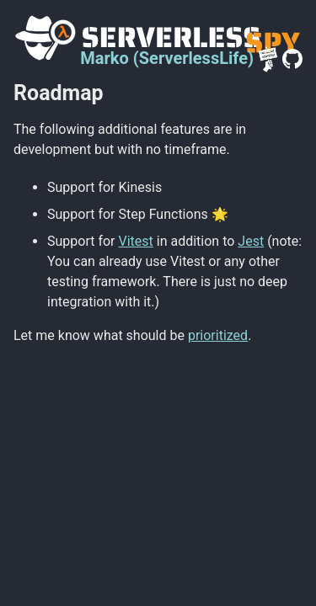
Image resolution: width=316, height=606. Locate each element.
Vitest (136, 241)
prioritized (218, 335)
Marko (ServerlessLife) (167, 58)
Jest (251, 241)
